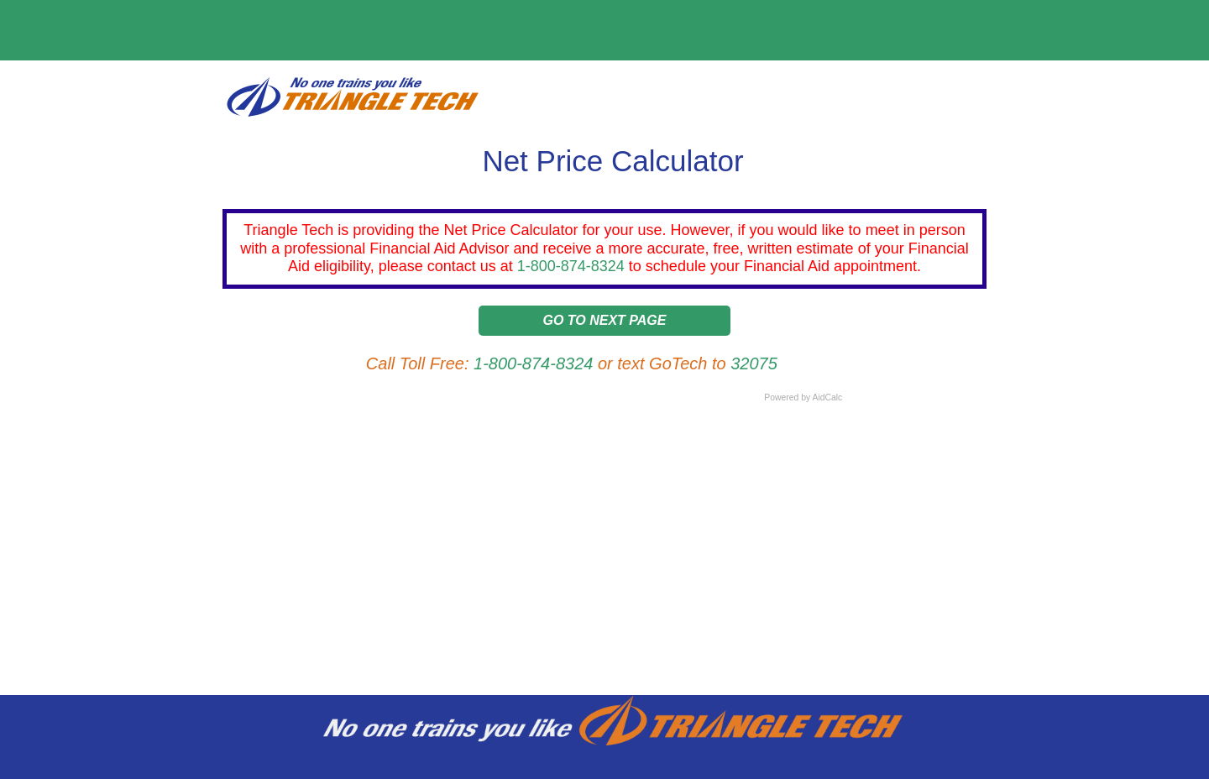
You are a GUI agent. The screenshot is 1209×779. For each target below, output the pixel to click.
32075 (753, 363)
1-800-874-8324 (571, 266)
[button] (604, 324)
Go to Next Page (605, 320)
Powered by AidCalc (803, 397)
